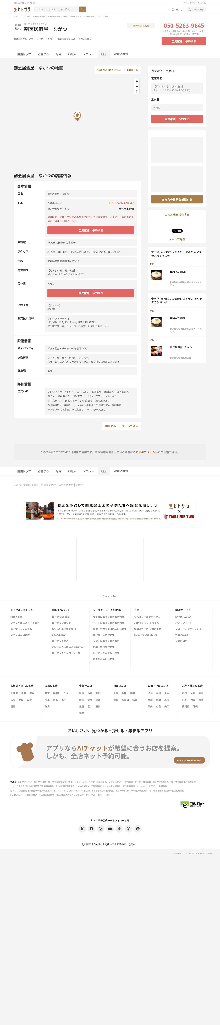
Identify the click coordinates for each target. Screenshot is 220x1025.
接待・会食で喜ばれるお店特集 (110, 629)
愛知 (98, 699)
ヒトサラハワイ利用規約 (102, 790)
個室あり (96, 391)
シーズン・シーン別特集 (107, 610)
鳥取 (158, 699)
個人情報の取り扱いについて (70, 794)
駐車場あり (64, 396)
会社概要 (129, 781)
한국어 (132, 844)
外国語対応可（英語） (59, 405)
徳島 (150, 693)
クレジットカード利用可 (60, 391)
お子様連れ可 (54, 400)
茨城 (55, 699)
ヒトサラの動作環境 (57, 781)
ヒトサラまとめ (60, 641)
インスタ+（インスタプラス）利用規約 (71, 790)
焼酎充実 (109, 391)
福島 (12, 706)
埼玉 (47, 699)
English (98, 844)
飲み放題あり (102, 400)
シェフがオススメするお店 (24, 623)
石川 (98, 706)
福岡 (184, 693)
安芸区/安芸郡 (31, 484)
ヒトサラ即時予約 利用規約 (183, 781)
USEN (13, 781)
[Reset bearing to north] (136, 91)
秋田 (21, 699)
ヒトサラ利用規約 (161, 781)
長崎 (201, 693)
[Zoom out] (136, 86)
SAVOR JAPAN (183, 617)
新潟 (81, 693)
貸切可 (51, 396)
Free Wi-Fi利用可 (83, 405)
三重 (81, 706)
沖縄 (195, 706)
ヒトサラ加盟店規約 (65, 786)
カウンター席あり (96, 409)
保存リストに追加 (141, 25)
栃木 (63, 699)
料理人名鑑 (16, 617)
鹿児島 (185, 706)
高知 (150, 699)
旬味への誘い (59, 635)
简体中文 (109, 844)
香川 (158, 693)
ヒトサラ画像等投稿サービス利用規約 (166, 790)
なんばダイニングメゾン (147, 617)
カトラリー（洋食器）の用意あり (65, 409)
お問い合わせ (88, 781)
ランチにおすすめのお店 (106, 641)
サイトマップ (74, 781)
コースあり (83, 391)
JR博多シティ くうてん (146, 623)
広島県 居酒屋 (39, 16)
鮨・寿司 (29, 38)
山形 (29, 699)
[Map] (77, 122)
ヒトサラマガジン (61, 623)
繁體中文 (121, 844)
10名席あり (71, 400)
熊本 (184, 699)
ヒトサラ (17, 16)
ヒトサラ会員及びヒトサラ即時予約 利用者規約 (32, 786)
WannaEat (181, 635)
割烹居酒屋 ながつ (92, 16)
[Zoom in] (136, 81)
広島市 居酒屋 (54, 16)
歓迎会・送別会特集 (104, 635)
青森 (23, 693)
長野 (98, 693)
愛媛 (166, 693)
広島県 (27, 16)
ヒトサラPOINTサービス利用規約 (131, 790)
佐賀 (192, 693)
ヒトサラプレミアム (21, 629)
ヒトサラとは (40, 781)
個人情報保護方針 (47, 794)
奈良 (115, 699)
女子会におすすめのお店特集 (108, 617)
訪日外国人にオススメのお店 (67, 647)
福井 (81, 713)
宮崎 (201, 699)
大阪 (115, 693)
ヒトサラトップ (25, 781)
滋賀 (134, 699)
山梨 (89, 693)
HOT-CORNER (178, 271)
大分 (192, 699)
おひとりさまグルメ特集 (106, 653)
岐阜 (81, 699)
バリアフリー (80, 396)
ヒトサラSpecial (61, 617)
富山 (89, 706)
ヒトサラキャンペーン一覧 (66, 653)
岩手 (31, 693)
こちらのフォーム (144, 452)
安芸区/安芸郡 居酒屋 (72, 16)
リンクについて (115, 781)
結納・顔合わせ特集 (104, 647)
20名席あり (86, 400)
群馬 (47, 706)
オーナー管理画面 (143, 781)
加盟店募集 (101, 781)
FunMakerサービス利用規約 (23, 794)
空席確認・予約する (184, 41)
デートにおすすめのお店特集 (108, 623)
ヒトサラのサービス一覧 (194, 2)
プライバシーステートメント (99, 794)
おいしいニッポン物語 (64, 629)
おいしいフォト (183, 623)
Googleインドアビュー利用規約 (152, 786)
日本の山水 (181, 641)
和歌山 (125, 699)
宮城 (12, 699)
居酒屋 (17, 38)
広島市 (17, 484)
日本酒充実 (123, 391)
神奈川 (56, 693)
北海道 (14, 693)
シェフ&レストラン (21, 610)
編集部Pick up (60, 610)
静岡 (89, 699)
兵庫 (124, 693)
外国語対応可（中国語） (109, 405)
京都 (132, 693)
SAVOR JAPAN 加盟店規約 (88, 786)
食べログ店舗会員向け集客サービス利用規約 (31, 790)
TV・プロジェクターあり (103, 396)
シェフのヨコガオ (20, 635)
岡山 (150, 706)
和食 (22, 38)
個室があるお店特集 (104, 659)
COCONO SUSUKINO (145, 635)
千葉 (66, 693)
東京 (47, 693)
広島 (158, 706)
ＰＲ (136, 610)
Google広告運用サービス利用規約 (119, 786)
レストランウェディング (188, 629)
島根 (166, 699)
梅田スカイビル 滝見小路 (147, 629)
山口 (166, 706)
